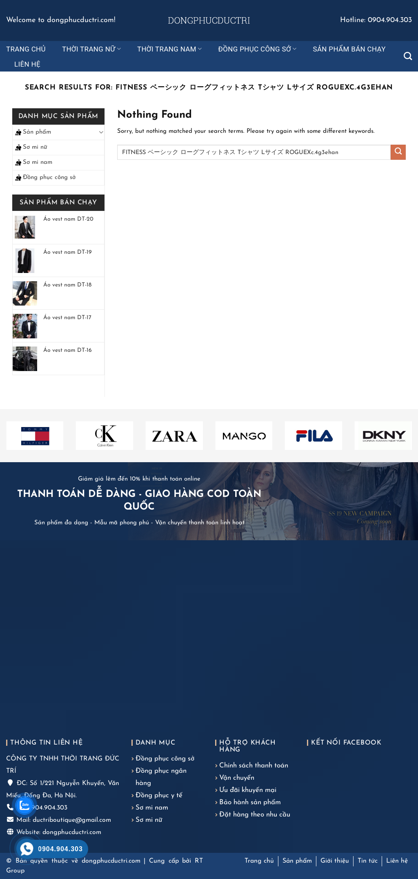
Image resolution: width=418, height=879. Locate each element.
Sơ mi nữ (35, 147)
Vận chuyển (236, 777)
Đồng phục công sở (257, 49)
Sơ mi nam (37, 162)
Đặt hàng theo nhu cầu (254, 814)
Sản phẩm (37, 132)
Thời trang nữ (91, 49)
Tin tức (368, 861)
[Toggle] (101, 132)
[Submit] (398, 152)
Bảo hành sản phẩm (250, 802)
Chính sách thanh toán (253, 765)
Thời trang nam (169, 49)
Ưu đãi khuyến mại (247, 790)
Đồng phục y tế (159, 795)
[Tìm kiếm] (408, 56)
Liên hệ (27, 64)
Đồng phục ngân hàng (161, 777)
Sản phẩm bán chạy (349, 49)
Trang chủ (26, 49)
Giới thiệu (334, 861)
